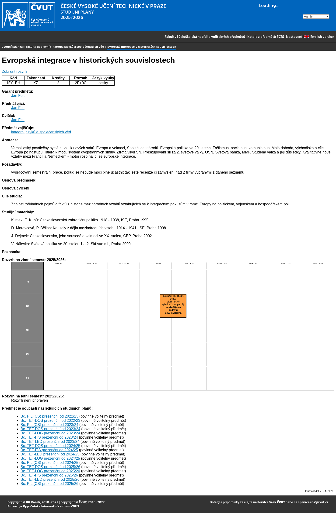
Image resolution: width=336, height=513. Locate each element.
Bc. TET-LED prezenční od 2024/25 (50, 454)
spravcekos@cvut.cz (313, 502)
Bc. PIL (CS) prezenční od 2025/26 (49, 484)
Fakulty (170, 36)
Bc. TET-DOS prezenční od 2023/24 (50, 429)
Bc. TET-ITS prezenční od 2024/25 (49, 450)
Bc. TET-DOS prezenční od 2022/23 (50, 420)
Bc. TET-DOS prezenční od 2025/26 (50, 467)
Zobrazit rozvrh (14, 71)
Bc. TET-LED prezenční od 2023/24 (50, 442)
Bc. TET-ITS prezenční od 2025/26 (49, 475)
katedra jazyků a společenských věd (78, 46)
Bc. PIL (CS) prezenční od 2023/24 (49, 425)
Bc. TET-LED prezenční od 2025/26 (50, 479)
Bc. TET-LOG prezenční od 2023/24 (50, 433)
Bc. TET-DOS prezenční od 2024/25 (50, 446)
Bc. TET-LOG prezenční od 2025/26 (50, 471)
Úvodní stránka (12, 46)
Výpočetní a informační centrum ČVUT (51, 506)
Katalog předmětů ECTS (265, 36)
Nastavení (294, 36)
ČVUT (83, 502)
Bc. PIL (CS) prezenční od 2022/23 (49, 416)
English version (319, 36)
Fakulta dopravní (37, 46)
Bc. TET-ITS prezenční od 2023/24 (49, 437)
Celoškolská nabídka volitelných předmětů (211, 36)
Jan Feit (17, 96)
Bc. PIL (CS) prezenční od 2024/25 (49, 463)
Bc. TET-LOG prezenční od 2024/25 (50, 458)
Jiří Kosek (33, 502)
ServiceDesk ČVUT (271, 502)
